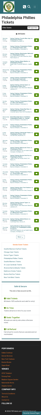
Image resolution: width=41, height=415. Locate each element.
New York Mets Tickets (12, 277)
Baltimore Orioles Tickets (12, 271)
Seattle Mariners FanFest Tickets (15, 249)
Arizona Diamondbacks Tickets (14, 268)
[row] (20, 40)
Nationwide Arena (8, 383)
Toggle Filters (33, 27)
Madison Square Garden (10, 379)
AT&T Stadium (7, 373)
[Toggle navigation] (35, 7)
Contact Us (5, 400)
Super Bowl (6, 365)
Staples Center (7, 386)
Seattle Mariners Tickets (12, 261)
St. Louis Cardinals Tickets (13, 265)
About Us (5, 397)
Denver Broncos (7, 356)
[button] (29, 7)
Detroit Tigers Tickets (11, 255)
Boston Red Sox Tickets (12, 274)
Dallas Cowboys (7, 353)
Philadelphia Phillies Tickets (13, 258)
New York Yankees (8, 359)
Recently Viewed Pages (31, 413)
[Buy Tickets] (36, 40)
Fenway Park (6, 376)
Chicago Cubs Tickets (11, 252)
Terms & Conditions (8, 394)
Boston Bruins (6, 362)
